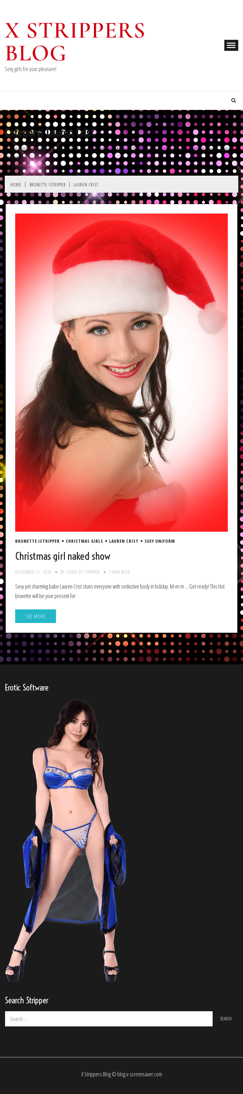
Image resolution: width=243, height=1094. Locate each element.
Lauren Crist (124, 541)
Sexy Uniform (160, 541)
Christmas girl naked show (62, 556)
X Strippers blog (75, 41)
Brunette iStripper (37, 541)
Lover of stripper (83, 572)
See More (36, 616)
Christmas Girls (84, 541)
